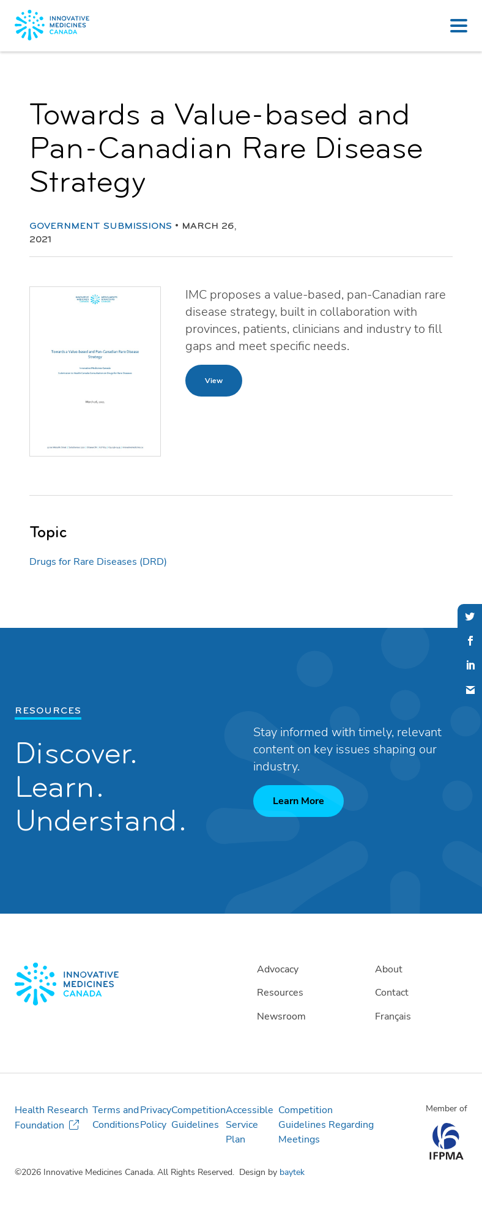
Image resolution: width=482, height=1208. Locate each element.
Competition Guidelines (198, 1117)
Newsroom (281, 1016)
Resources (280, 992)
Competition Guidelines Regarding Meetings (326, 1124)
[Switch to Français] (418, 1017)
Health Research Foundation (51, 1117)
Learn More (298, 801)
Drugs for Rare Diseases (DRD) (98, 562)
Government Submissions (100, 226)
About (388, 969)
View (214, 381)
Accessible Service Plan (249, 1124)
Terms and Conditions (115, 1117)
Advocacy (277, 969)
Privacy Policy (155, 1117)
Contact (392, 992)
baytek (292, 1172)
